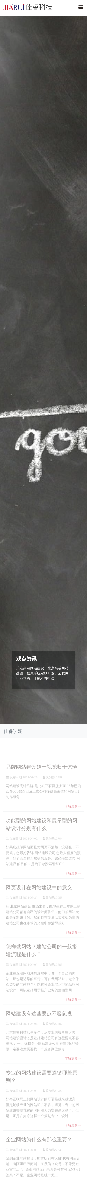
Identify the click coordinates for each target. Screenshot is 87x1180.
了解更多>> (73, 814)
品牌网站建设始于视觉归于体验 (41, 775)
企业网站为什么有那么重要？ (39, 1148)
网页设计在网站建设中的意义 (39, 896)
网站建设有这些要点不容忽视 (39, 1022)
